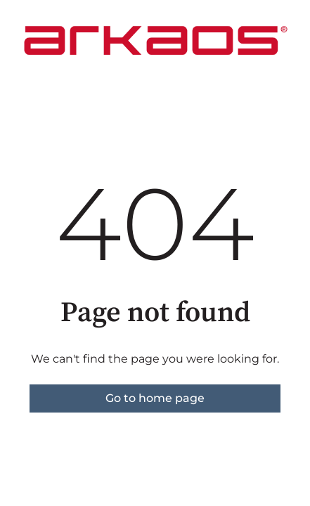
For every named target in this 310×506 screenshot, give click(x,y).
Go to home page (155, 398)
